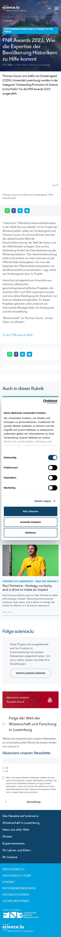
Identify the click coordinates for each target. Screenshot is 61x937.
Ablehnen (30, 532)
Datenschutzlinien (15, 895)
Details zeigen (42, 501)
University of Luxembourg (38, 65)
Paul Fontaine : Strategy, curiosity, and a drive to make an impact (27, 588)
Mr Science (9, 857)
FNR (24, 65)
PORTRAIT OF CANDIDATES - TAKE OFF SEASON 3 (30, 581)
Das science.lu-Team (16, 875)
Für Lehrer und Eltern (16, 850)
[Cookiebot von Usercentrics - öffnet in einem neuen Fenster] (43, 401)
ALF (10, 612)
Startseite (7, 21)
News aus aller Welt (15, 830)
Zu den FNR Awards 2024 (17, 335)
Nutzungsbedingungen (18, 888)
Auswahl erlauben (30, 522)
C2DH (18, 65)
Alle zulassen (30, 511)
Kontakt (8, 882)
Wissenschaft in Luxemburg (20, 823)
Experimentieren (13, 844)
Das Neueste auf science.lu (20, 816)
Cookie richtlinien (15, 901)
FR (49, 8)
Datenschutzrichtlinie (28, 792)
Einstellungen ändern (30, 673)
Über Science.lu (13, 869)
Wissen (7, 837)
